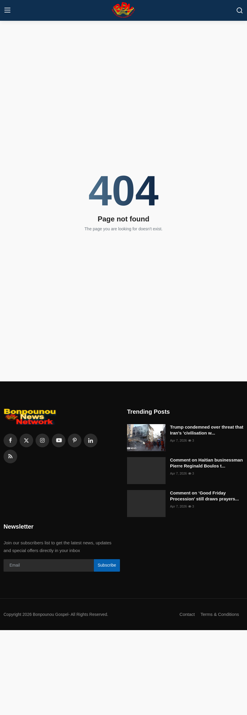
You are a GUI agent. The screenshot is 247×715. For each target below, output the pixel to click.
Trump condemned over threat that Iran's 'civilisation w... (206, 429)
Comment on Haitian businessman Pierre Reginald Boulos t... (206, 462)
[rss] (10, 456)
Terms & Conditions (220, 614)
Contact (187, 614)
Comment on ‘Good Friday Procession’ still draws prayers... (204, 495)
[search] (239, 10)
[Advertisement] (123, 66)
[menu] (7, 10)
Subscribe (107, 565)
